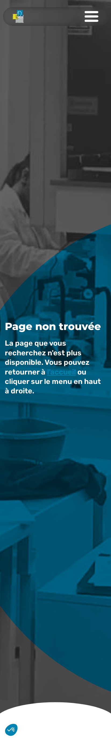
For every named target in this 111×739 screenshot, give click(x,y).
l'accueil (61, 372)
